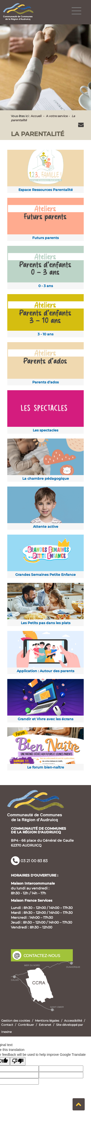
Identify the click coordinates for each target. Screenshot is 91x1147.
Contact (7, 1025)
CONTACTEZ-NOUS (42, 955)
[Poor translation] (17, 1061)
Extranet (45, 1025)
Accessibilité (73, 1020)
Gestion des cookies (15, 1020)
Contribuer (26, 1025)
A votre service (57, 116)
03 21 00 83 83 (34, 860)
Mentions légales (47, 1020)
